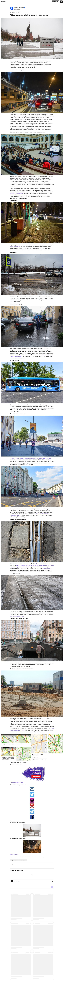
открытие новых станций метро (28, 458)
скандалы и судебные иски (44, 458)
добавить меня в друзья (16, 782)
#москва (16, 854)
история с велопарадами (16, 193)
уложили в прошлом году (16, 616)
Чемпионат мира (14, 458)
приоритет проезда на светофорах (20, 567)
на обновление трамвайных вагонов (43, 563)
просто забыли (47, 568)
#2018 (11, 854)
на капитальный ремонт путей (24, 565)
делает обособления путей (40, 565)
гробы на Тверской (15, 246)
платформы (51, 565)
